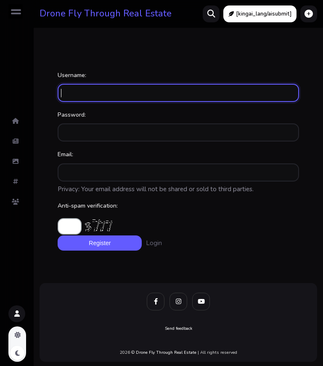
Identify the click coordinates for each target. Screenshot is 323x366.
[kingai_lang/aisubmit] (259, 14)
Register (100, 243)
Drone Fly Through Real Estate (106, 13)
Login (154, 243)
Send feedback (178, 328)
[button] (308, 13)
